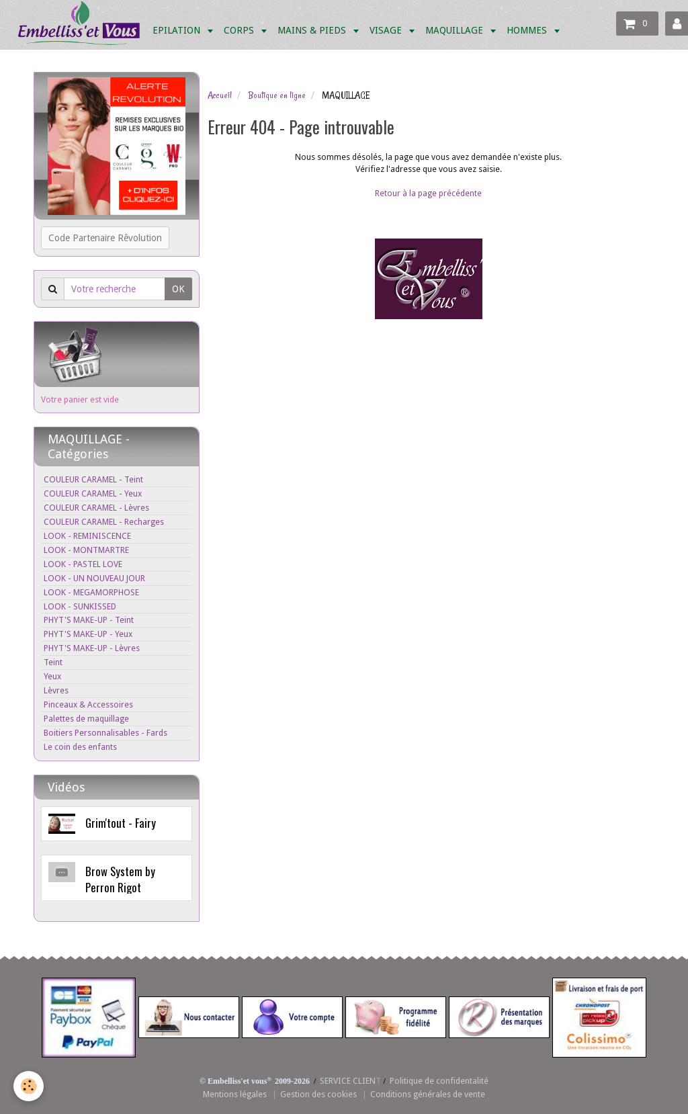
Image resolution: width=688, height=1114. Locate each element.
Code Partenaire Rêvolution (105, 237)
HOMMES (528, 30)
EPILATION (178, 30)
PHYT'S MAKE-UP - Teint (89, 620)
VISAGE (387, 30)
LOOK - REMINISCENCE (87, 536)
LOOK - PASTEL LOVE (83, 564)
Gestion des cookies (318, 1094)
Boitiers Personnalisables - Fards (105, 733)
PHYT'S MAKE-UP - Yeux (88, 634)
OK (178, 289)
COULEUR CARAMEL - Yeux (93, 493)
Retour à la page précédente (428, 193)
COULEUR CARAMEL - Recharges (104, 522)
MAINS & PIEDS (313, 30)
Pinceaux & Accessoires (88, 704)
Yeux (52, 676)
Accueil (220, 95)
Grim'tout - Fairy (120, 822)
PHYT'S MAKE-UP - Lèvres (92, 648)
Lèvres (56, 690)
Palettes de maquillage (86, 719)
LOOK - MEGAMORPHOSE (91, 592)
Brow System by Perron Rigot (120, 879)
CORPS (240, 30)
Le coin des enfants (80, 747)
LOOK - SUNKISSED (80, 606)
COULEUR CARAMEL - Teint (93, 479)
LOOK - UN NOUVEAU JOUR (94, 578)
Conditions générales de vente (427, 1094)
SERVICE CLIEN (348, 1081)
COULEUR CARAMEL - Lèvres (96, 508)
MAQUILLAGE (455, 30)
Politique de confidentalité (439, 1081)
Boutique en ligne (277, 95)
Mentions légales (235, 1094)
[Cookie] (28, 1086)
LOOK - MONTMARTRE (86, 550)
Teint (53, 662)
